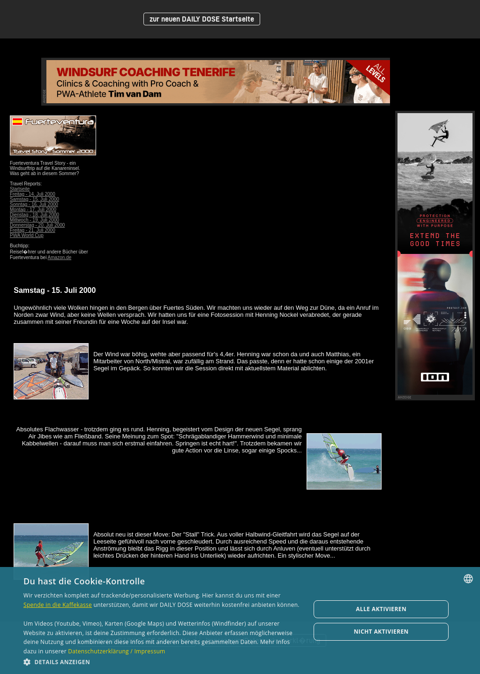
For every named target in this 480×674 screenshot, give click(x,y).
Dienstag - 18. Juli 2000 (34, 214)
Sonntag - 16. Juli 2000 (34, 204)
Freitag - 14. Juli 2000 (32, 194)
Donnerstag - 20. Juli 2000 (37, 225)
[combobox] (468, 578)
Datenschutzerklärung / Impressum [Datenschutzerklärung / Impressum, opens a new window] (116, 651)
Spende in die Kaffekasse (57, 605)
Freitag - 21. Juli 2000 (32, 230)
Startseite (20, 188)
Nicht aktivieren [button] (381, 632)
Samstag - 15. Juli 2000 (34, 199)
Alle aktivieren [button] (381, 609)
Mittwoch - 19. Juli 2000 (34, 219)
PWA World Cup (27, 235)
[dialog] (240, 620)
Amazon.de (60, 257)
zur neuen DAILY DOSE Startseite (202, 19)
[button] (162, 661)
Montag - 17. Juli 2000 (33, 209)
